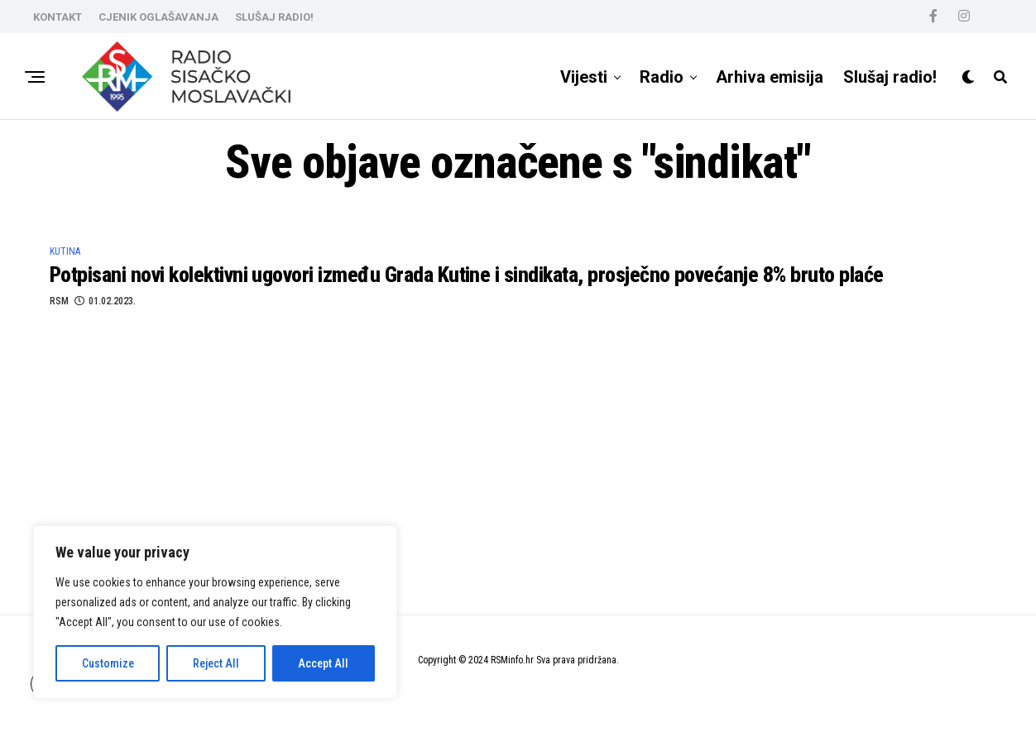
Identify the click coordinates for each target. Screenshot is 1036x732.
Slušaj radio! (890, 77)
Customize (108, 663)
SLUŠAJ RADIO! (274, 17)
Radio (661, 77)
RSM (59, 301)
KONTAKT (57, 17)
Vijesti (583, 77)
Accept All (323, 663)
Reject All (216, 663)
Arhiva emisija (769, 77)
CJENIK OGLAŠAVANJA (158, 17)
